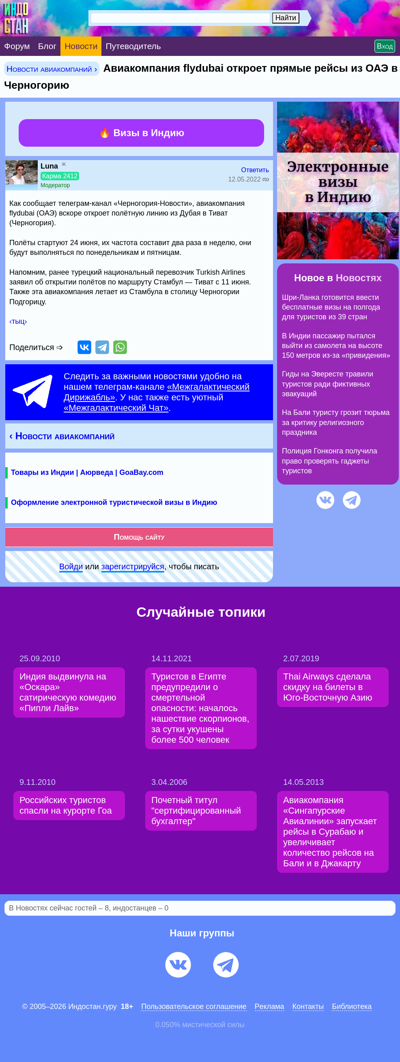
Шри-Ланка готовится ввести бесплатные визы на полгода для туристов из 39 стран (331, 307)
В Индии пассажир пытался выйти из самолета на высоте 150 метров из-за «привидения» (336, 346)
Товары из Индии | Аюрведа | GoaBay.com (87, 472)
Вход (385, 46)
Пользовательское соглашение (193, 1006)
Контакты (308, 1006)
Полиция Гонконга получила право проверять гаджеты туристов (329, 461)
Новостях (359, 277)
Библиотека (352, 1006)
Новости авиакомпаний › (51, 68)
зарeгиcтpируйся (132, 566)
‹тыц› (18, 321)
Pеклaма (269, 1006)
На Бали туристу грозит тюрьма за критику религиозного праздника (336, 422)
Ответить (255, 170)
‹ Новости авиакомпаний (61, 435)
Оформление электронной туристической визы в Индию (114, 502)
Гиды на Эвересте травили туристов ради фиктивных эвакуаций (327, 384)
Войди (71, 566)
